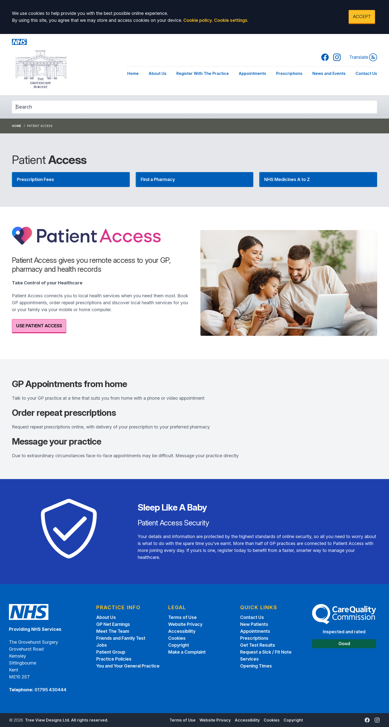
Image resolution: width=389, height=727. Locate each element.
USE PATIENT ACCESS (39, 325)
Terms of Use (182, 617)
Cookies (177, 638)
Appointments (252, 73)
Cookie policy (197, 20)
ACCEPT (362, 16)
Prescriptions (289, 73)
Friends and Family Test (120, 638)
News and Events (329, 73)
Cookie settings (230, 20)
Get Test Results (257, 645)
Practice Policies (113, 659)
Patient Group (110, 652)
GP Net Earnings (113, 624)
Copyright (178, 645)
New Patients (254, 624)
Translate (363, 57)
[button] (71, 179)
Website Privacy (185, 624)
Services (249, 659)
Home (133, 73)
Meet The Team (112, 631)
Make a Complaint (187, 652)
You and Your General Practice (128, 665)
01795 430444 (50, 689)
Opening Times (256, 665)
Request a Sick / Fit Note (266, 652)
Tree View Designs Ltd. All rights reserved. (66, 720)
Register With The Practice (202, 73)
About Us (157, 73)
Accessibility (181, 631)
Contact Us (366, 73)
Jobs (101, 645)
